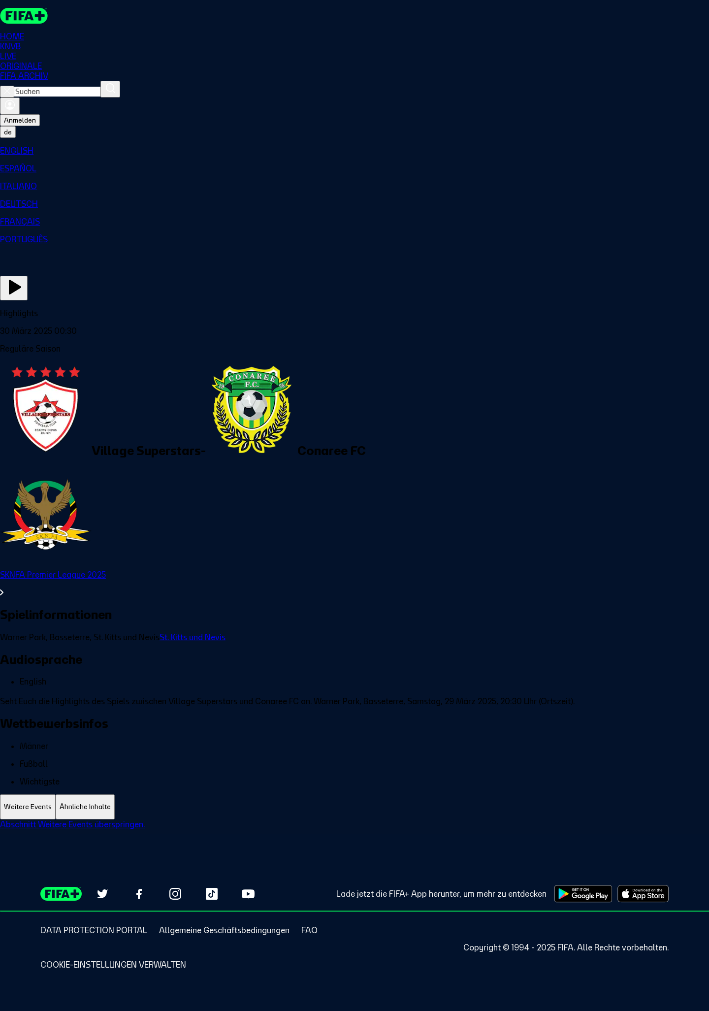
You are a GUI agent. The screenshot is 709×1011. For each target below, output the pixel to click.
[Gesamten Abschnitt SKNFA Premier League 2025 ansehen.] (354, 583)
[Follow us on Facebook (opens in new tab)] (139, 894)
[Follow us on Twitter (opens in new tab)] (102, 894)
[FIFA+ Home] (24, 16)
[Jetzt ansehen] (14, 288)
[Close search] (7, 92)
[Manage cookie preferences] (113, 964)
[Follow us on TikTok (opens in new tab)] (212, 894)
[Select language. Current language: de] (8, 132)
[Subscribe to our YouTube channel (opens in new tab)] (248, 894)
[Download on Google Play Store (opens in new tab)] (583, 894)
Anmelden (20, 120)
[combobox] (57, 92)
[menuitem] (354, 151)
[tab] (28, 806)
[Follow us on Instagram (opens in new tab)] (175, 894)
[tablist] (354, 806)
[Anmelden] (10, 106)
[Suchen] (110, 89)
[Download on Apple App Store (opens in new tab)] (643, 894)
